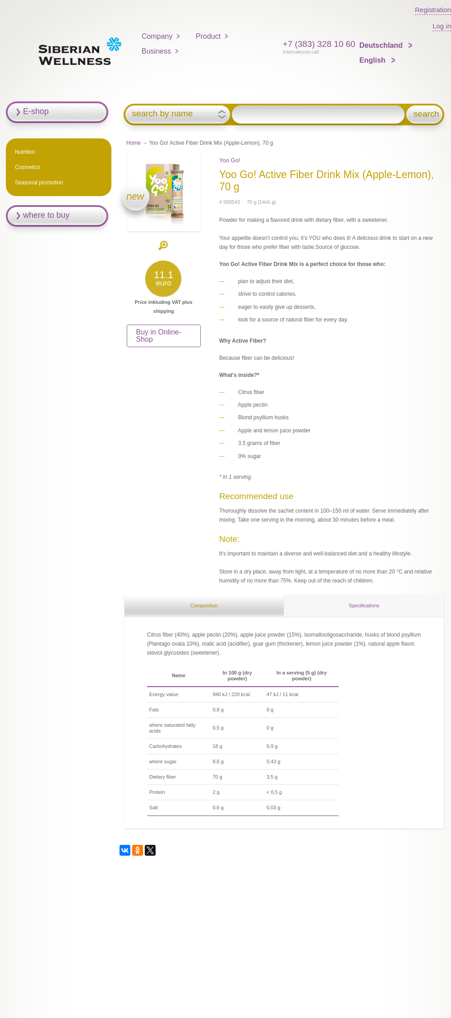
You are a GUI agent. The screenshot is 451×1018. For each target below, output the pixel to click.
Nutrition (25, 152)
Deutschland (382, 45)
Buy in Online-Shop (159, 335)
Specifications (364, 605)
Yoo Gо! (229, 160)
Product (208, 36)
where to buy (46, 215)
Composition (204, 605)
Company (157, 36)
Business (156, 51)
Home (133, 143)
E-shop (36, 111)
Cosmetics (27, 167)
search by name (162, 113)
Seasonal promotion (39, 182)
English (373, 60)
